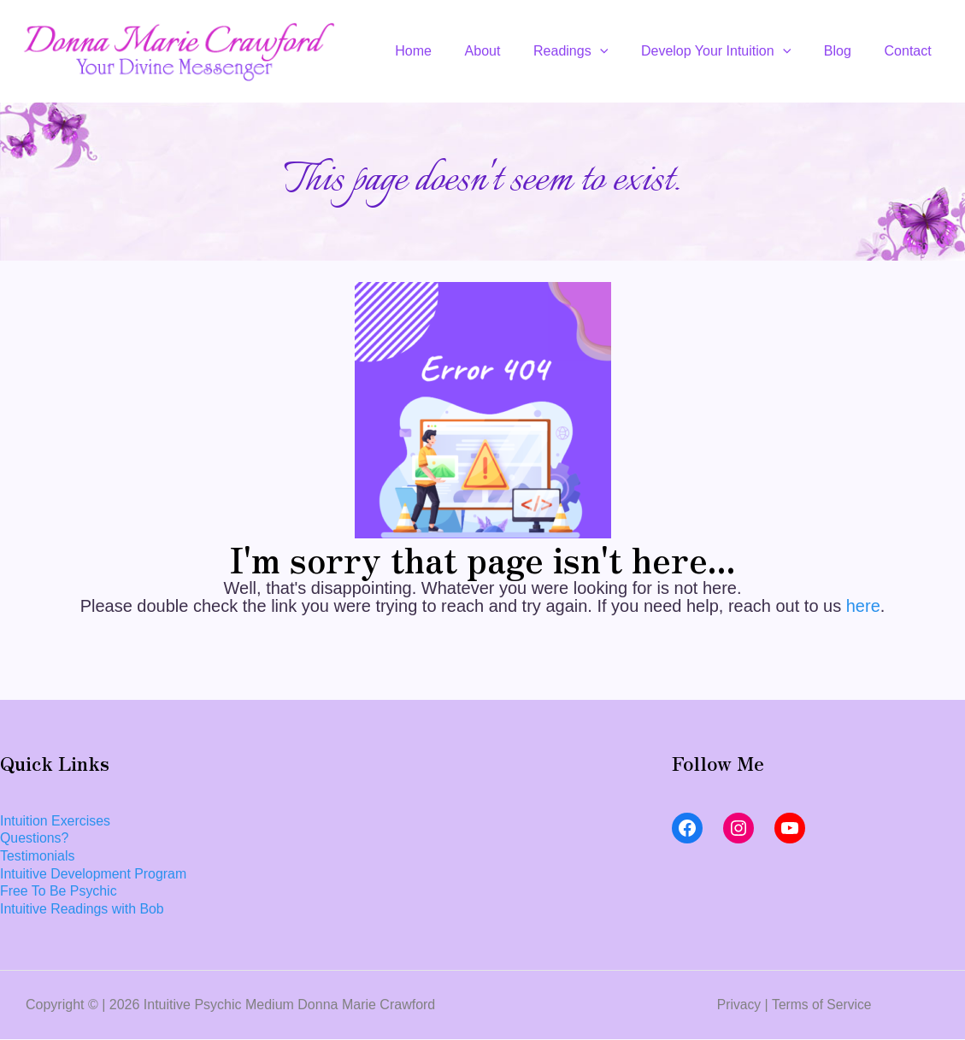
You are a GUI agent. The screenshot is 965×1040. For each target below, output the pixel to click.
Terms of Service (822, 1004)
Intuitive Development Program (94, 874)
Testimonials (37, 856)
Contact (910, 51)
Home (445, 51)
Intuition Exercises (55, 821)
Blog (846, 51)
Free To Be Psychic (59, 891)
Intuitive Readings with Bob (82, 909)
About (509, 51)
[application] (619, 51)
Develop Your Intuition (730, 51)
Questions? (34, 838)
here (863, 605)
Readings (590, 51)
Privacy (737, 1004)
